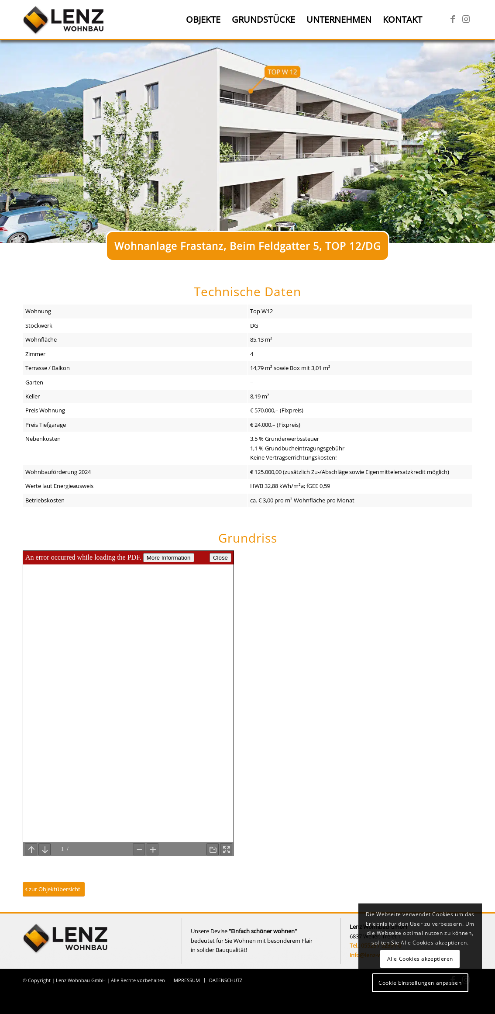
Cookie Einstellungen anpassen (419, 982)
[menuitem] (203, 19)
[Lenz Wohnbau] (64, 19)
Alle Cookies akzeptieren (420, 958)
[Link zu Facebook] (452, 19)
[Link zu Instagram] (465, 19)
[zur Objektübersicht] (54, 889)
